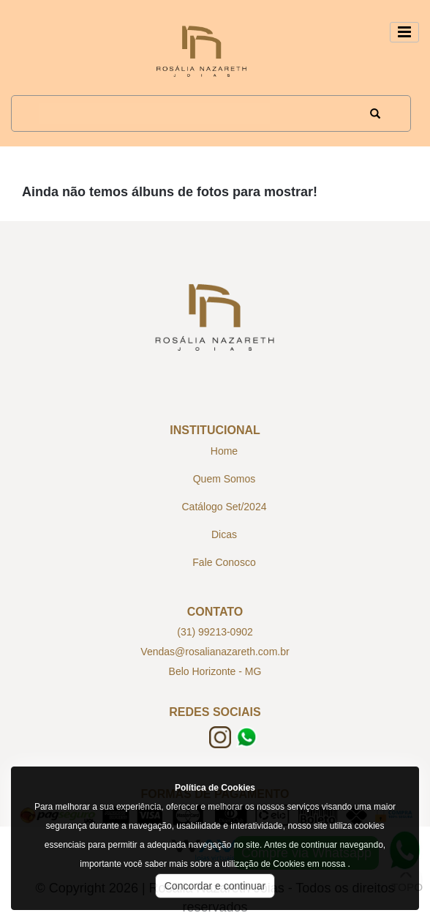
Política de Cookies (215, 788)
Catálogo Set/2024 (224, 506)
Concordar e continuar (215, 886)
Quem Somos (224, 479)
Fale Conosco (223, 562)
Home (224, 451)
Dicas (224, 534)
